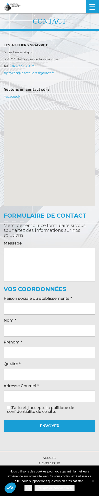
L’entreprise (49, 463)
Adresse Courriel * (21, 386)
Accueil (49, 457)
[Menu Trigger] (92, 6)
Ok (28, 488)
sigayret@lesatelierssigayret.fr (29, 73)
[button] (10, 488)
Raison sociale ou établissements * (38, 299)
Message (13, 243)
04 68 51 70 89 (22, 66)
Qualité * (12, 364)
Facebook (12, 96)
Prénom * (13, 342)
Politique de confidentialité (54, 488)
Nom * (10, 320)
